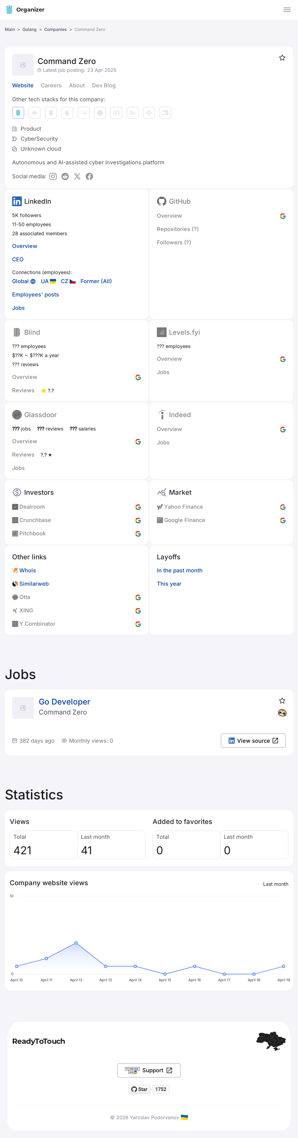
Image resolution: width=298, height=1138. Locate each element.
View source (253, 741)
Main (10, 29)
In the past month (180, 570)
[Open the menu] (287, 10)
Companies (55, 29)
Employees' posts (35, 294)
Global (20, 281)
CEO (18, 259)
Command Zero (63, 712)
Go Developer (64, 701)
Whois (27, 570)
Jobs (18, 308)
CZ (64, 281)
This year (169, 584)
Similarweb (34, 584)
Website (23, 85)
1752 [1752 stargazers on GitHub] (160, 1089)
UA (45, 281)
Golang (29, 29)
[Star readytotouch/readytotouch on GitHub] (139, 1089)
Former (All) (96, 281)
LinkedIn (37, 201)
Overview (24, 246)
